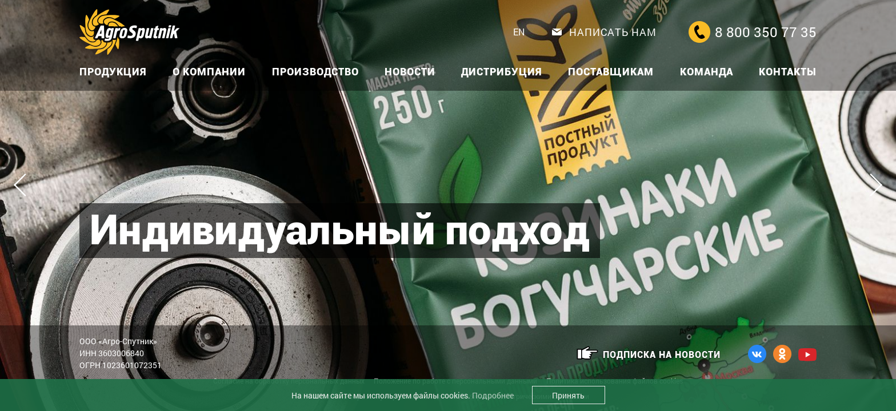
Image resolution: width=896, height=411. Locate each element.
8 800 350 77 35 (753, 32)
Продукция (113, 72)
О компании (209, 72)
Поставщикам (611, 72)
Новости (410, 72)
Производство (315, 72)
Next (870, 185)
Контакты (788, 72)
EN (519, 32)
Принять (568, 395)
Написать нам (604, 32)
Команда (706, 72)
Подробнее (493, 395)
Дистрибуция (501, 72)
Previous (25, 185)
